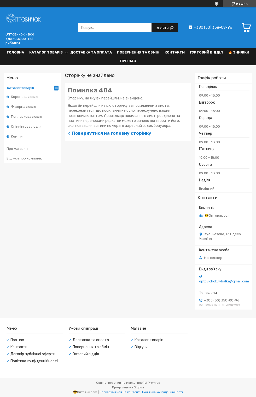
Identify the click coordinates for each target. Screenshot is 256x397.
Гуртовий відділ (206, 52)
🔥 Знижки (238, 52)
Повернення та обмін (138, 52)
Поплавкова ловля (26, 116)
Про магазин (17, 149)
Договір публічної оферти (32, 354)
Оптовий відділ (86, 354)
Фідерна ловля (23, 107)
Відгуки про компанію (25, 158)
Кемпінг (17, 136)
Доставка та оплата (91, 52)
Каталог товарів (46, 52)
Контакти (175, 52)
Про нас (128, 61)
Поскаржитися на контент (120, 392)
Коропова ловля (24, 97)
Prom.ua (154, 382)
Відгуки (141, 347)
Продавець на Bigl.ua (128, 387)
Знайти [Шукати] (163, 28)
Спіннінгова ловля (26, 126)
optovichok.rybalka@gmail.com (224, 281)
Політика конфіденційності (34, 361)
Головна (15, 52)
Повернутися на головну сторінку (111, 133)
